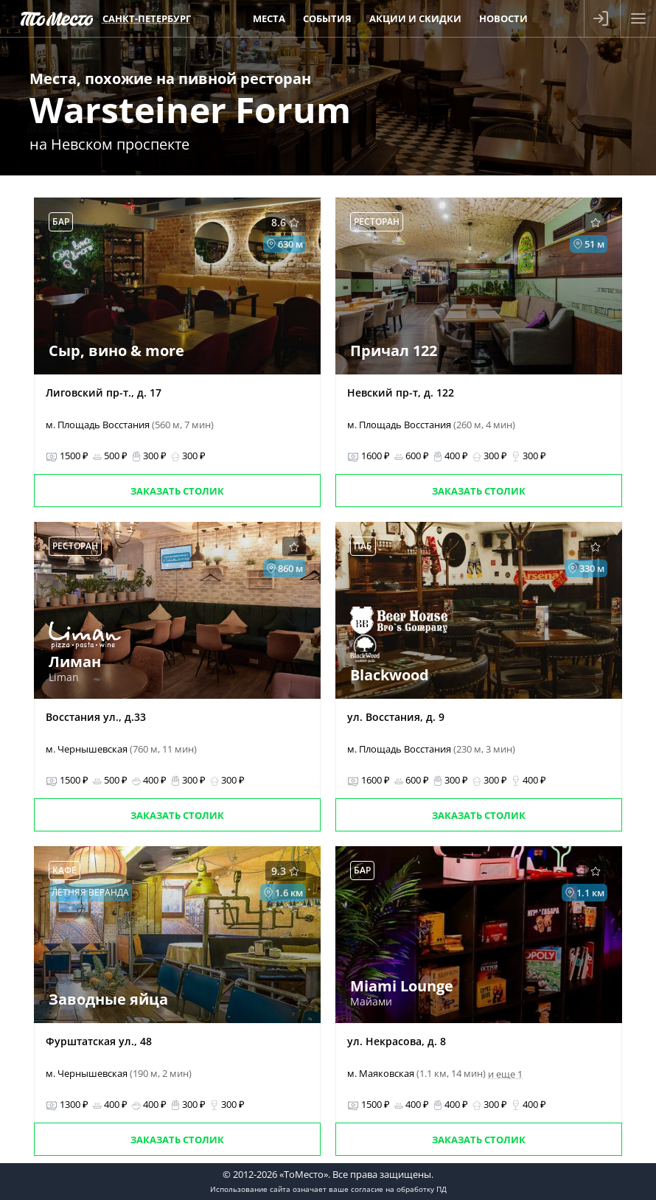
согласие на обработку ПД (399, 1189)
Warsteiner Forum (190, 109)
